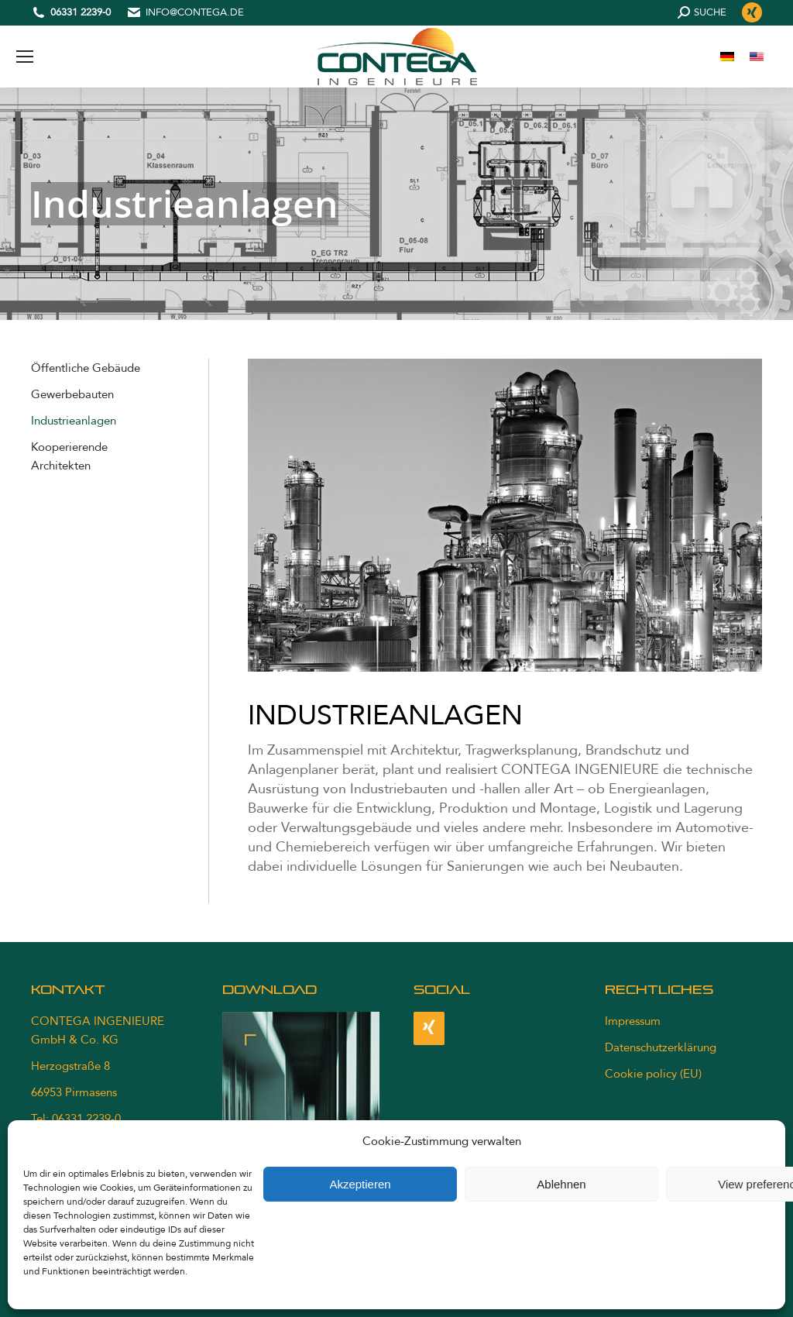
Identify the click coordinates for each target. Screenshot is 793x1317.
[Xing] (429, 1028)
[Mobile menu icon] (24, 56)
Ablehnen (561, 1184)
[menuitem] (727, 57)
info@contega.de (195, 12)
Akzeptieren (359, 1184)
